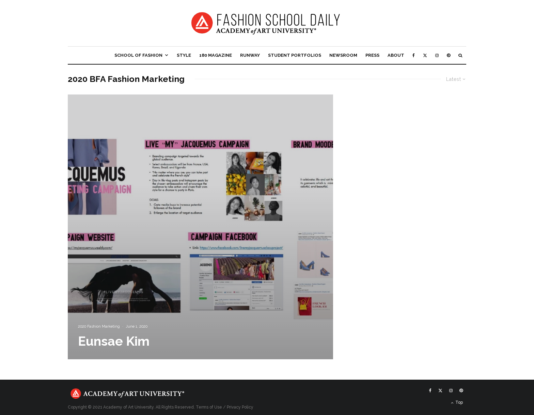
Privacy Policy (240, 407)
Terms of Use (209, 407)
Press (372, 55)
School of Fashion (138, 55)
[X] (425, 55)
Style (184, 55)
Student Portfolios (294, 55)
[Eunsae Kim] (200, 226)
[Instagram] (437, 55)
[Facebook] (413, 55)
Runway (250, 55)
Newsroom (343, 55)
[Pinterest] (448, 55)
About (396, 55)
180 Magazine (215, 55)
